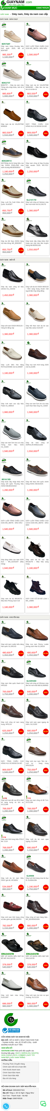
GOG (3, 1055)
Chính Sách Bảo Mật (11, 1075)
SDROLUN (25, 1053)
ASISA (9, 1055)
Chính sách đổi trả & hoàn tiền (14, 1067)
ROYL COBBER (19, 1055)
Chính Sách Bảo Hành (11, 1073)
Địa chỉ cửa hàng (9, 1078)
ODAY (17, 1053)
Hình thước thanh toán (11, 1070)
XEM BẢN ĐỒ (6, 1048)
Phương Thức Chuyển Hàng (14, 1064)
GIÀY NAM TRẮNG (17, 1057)
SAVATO (34, 1053)
